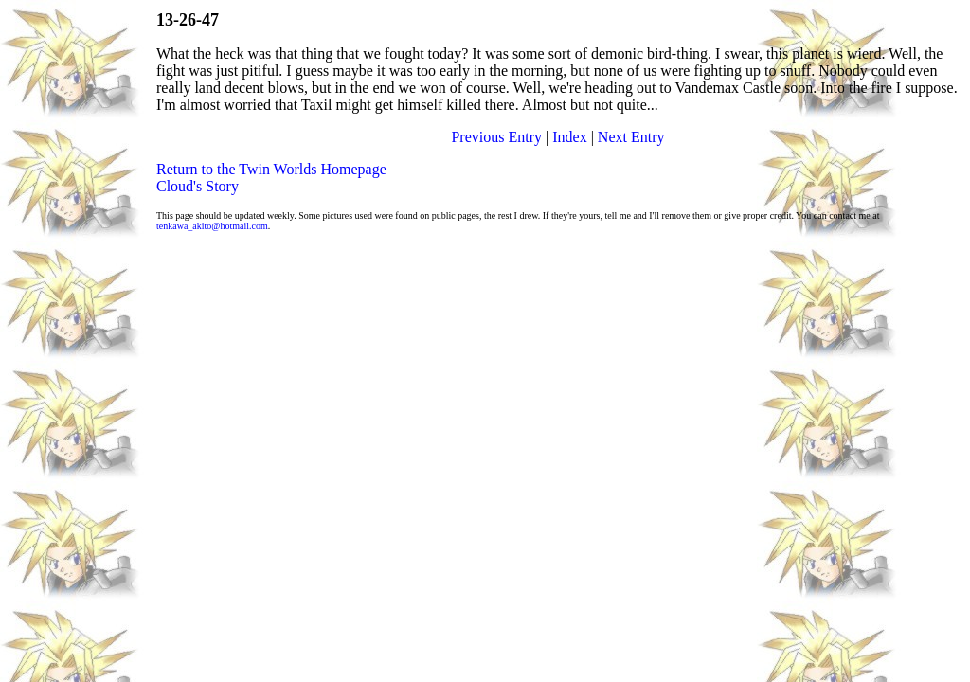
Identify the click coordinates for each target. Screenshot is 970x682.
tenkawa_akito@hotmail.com (212, 226)
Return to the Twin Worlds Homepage (271, 169)
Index (569, 137)
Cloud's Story (197, 186)
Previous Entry (496, 137)
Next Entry (631, 137)
